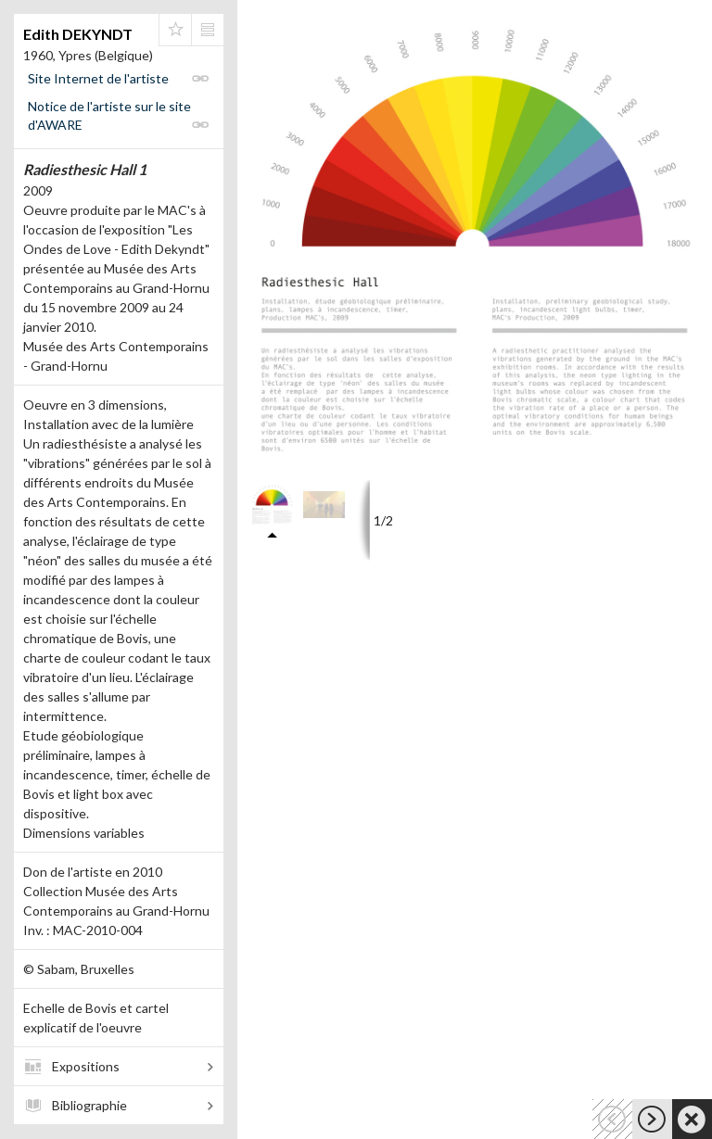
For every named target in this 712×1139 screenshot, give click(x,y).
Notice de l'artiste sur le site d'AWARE (109, 115)
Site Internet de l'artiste (98, 78)
